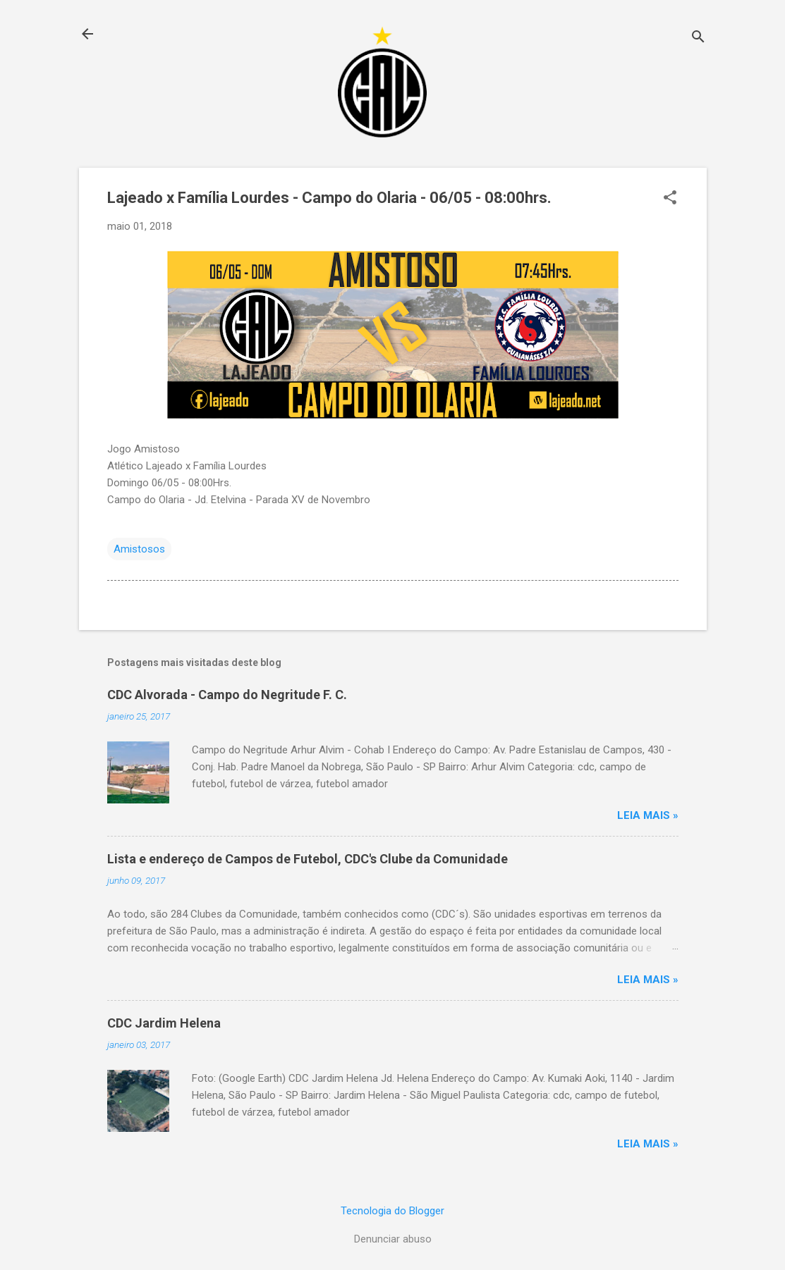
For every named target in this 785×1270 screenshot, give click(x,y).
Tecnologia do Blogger (392, 1210)
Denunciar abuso (393, 1239)
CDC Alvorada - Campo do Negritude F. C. (227, 694)
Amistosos (139, 549)
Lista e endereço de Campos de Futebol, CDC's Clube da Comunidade (307, 858)
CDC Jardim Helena (164, 1023)
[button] (670, 199)
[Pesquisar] (698, 38)
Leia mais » (647, 815)
